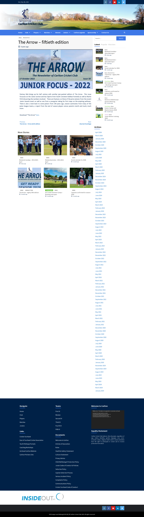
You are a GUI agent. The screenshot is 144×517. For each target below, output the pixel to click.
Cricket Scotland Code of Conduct (66, 487)
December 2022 (100, 252)
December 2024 (100, 176)
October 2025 (99, 145)
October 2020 (99, 334)
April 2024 (98, 202)
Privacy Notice (60, 458)
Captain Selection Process (64, 473)
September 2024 (100, 186)
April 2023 (98, 239)
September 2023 (100, 224)
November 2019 (100, 365)
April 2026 (98, 132)
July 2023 (98, 230)
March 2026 (99, 135)
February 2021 (100, 321)
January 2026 (99, 139)
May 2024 (98, 198)
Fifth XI (57, 429)
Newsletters (26, 37)
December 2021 (100, 290)
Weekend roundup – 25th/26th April (111, 52)
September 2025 (100, 148)
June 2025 (98, 157)
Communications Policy (63, 484)
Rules (57, 447)
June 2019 (98, 378)
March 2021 (99, 318)
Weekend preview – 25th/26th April (111, 61)
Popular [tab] (104, 44)
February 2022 (100, 284)
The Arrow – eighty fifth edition (29, 192)
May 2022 (98, 274)
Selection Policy (60, 469)
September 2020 (100, 337)
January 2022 (99, 287)
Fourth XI (58, 426)
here (37, 115)
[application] (107, 419)
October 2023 (99, 221)
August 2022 (99, 265)
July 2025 (98, 154)
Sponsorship (93, 32)
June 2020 (98, 347)
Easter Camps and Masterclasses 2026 (111, 109)
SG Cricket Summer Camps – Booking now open (54, 193)
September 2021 (100, 299)
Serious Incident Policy (63, 476)
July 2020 (98, 343)
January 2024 (99, 211)
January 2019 (99, 391)
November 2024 (100, 180)
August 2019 (99, 372)
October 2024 (99, 183)
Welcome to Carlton (62, 440)
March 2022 (99, 280)
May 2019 (98, 381)
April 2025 (98, 164)
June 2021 (98, 309)
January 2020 (99, 362)
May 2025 (98, 161)
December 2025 (100, 142)
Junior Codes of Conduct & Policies (66, 465)
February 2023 (100, 246)
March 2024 (99, 205)
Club (28, 32)
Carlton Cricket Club (30, 23)
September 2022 (100, 262)
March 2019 (99, 388)
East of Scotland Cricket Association (31, 440)
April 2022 (98, 277)
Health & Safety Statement (64, 451)
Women (57, 32)
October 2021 (99, 296)
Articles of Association (62, 444)
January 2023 (99, 249)
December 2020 (100, 328)
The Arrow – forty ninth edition (37, 123)
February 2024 (100, 208)
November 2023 (100, 217)
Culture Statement (61, 455)
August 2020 (99, 340)
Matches (48, 32)
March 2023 (99, 243)
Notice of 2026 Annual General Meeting (111, 100)
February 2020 (100, 359)
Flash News (49, 190)
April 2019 (98, 384)
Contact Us (105, 32)
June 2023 (98, 233)
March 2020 (99, 356)
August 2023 (99, 227)
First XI (57, 411)
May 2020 (98, 350)
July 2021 (98, 306)
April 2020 (98, 353)
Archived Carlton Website (28, 451)
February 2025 (100, 170)
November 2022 (100, 255)
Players (37, 32)
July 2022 (98, 268)
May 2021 (98, 312)
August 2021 (99, 302)
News (20, 37)
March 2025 (99, 167)
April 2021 (98, 315)
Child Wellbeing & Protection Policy (67, 462)
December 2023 (100, 214)
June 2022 (98, 271)
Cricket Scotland (25, 437)
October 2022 (99, 258)
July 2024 (98, 192)
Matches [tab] (111, 44)
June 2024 (98, 195)
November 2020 (100, 331)
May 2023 (98, 236)
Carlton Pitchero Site (27, 455)
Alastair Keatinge (73, 123)
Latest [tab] (97, 44)
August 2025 (99, 151)
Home (20, 32)
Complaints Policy (61, 480)
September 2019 (100, 369)
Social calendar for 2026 (78, 160)
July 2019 (98, 375)
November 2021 (100, 293)
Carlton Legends (79, 32)
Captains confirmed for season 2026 (112, 92)
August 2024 (99, 189)
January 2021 (99, 324)
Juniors (67, 32)
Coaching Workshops (26, 447)
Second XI (58, 418)
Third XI (58, 422)
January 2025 (99, 173)
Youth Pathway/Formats (27, 444)
